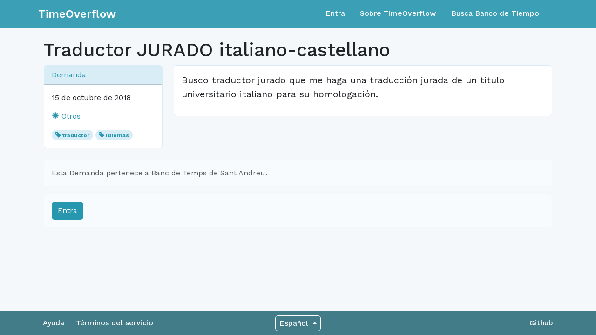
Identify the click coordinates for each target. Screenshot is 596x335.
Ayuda (53, 322)
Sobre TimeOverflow (398, 13)
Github (541, 322)
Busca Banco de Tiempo (495, 13)
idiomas (117, 135)
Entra (335, 13)
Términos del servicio (114, 322)
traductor (75, 135)
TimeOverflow (77, 13)
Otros (66, 116)
